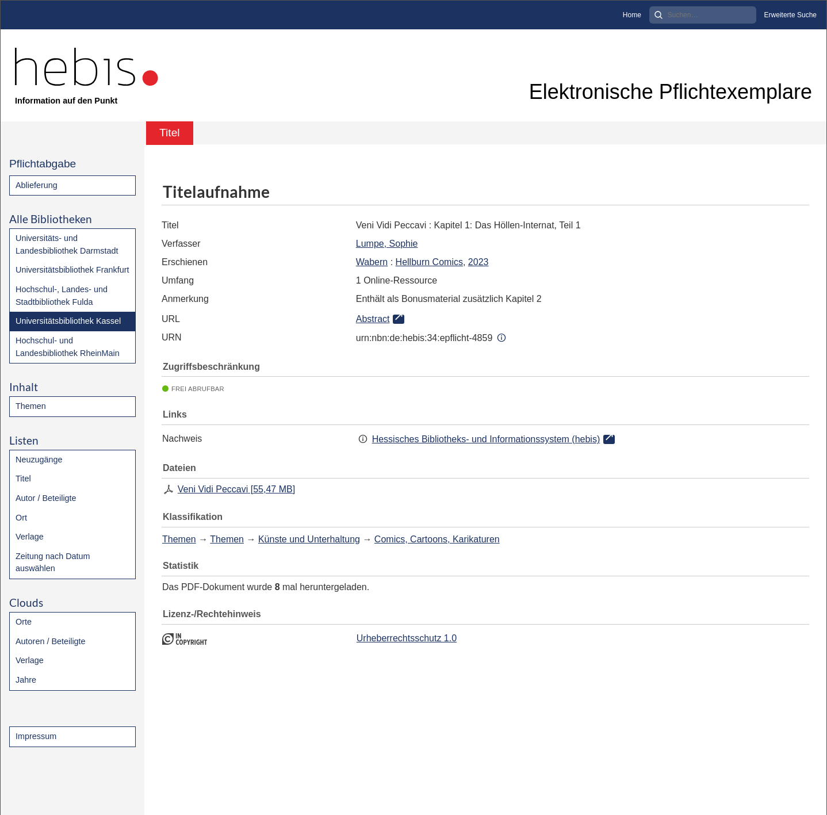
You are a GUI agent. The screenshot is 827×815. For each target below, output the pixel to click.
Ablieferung (37, 185)
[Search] (702, 15)
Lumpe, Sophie (387, 243)
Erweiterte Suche (790, 15)
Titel (23, 478)
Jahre (26, 679)
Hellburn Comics (429, 262)
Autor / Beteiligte (46, 498)
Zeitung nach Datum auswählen (53, 562)
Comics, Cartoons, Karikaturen (437, 539)
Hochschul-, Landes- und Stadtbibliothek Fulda (62, 296)
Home (632, 15)
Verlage (30, 536)
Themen (31, 406)
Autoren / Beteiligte (51, 641)
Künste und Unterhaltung (309, 539)
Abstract (373, 319)
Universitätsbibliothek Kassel (68, 321)
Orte (24, 621)
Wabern (372, 262)
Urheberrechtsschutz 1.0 (407, 638)
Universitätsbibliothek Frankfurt (72, 269)
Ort (21, 517)
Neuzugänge (39, 459)
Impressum (36, 736)
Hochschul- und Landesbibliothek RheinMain (68, 347)
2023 (478, 262)
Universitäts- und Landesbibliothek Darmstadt (67, 244)
